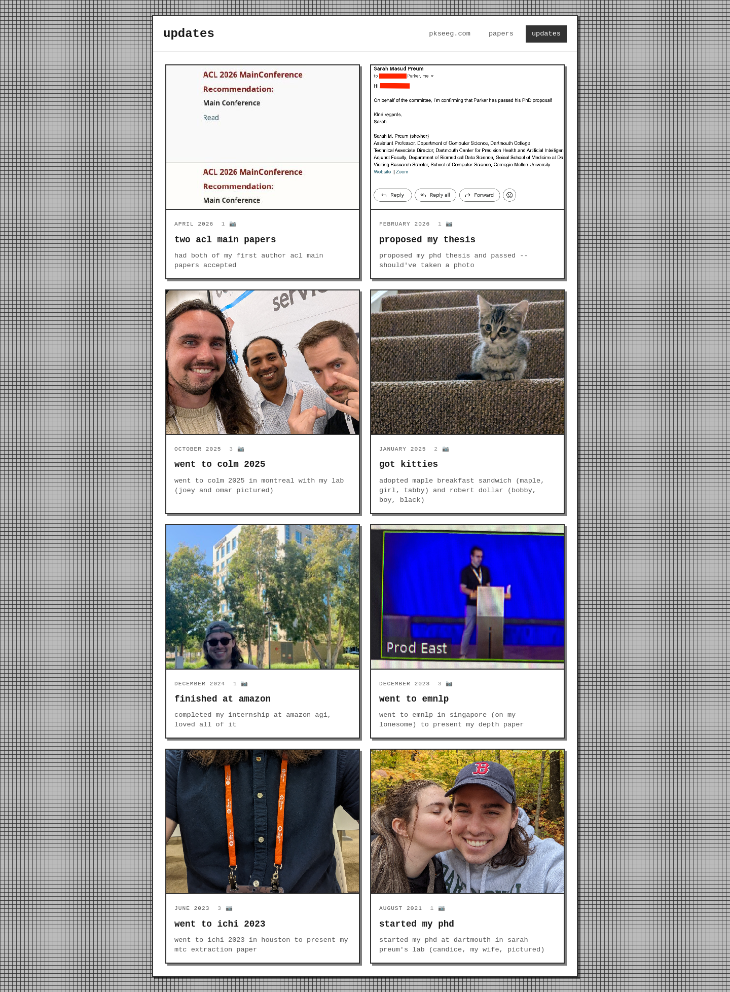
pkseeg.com (449, 34)
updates (546, 34)
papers (501, 34)
